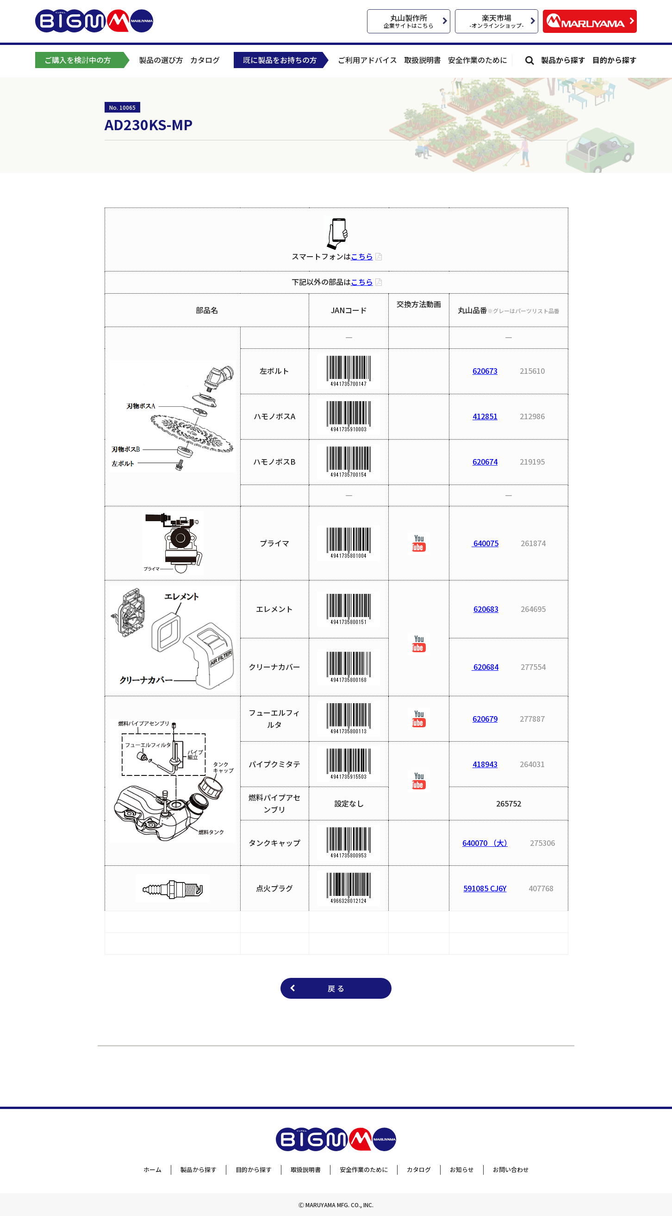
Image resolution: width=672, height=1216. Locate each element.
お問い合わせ (511, 1169)
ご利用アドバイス (367, 59)
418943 (485, 763)
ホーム (152, 1169)
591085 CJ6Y (484, 888)
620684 (485, 666)
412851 (485, 416)
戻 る (336, 988)
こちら (362, 256)
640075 (485, 542)
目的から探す (614, 59)
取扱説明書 (422, 59)
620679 (485, 718)
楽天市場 (496, 20)
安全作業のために (477, 59)
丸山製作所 (408, 20)
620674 (485, 461)
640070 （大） (485, 842)
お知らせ (462, 1169)
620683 (485, 608)
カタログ (205, 59)
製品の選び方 (161, 59)
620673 (485, 370)
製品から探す (563, 59)
